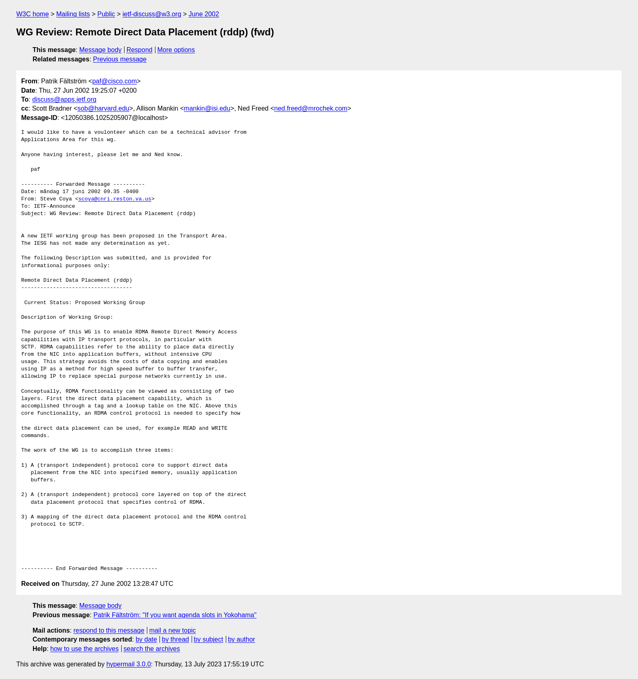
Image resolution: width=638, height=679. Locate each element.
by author (241, 639)
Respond (140, 49)
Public (106, 14)
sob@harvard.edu (103, 108)
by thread (175, 639)
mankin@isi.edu (207, 108)
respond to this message (108, 630)
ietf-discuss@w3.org (151, 14)
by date (146, 639)
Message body (100, 49)
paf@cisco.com (114, 81)
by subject (208, 639)
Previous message (120, 59)
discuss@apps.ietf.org (64, 99)
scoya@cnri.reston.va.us (114, 199)
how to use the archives (84, 648)
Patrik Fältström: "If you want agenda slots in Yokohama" (174, 615)
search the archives (152, 648)
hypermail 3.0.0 (128, 664)
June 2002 (204, 14)
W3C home (32, 14)
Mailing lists (73, 14)
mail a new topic (172, 630)
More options (176, 49)
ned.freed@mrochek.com (310, 108)
